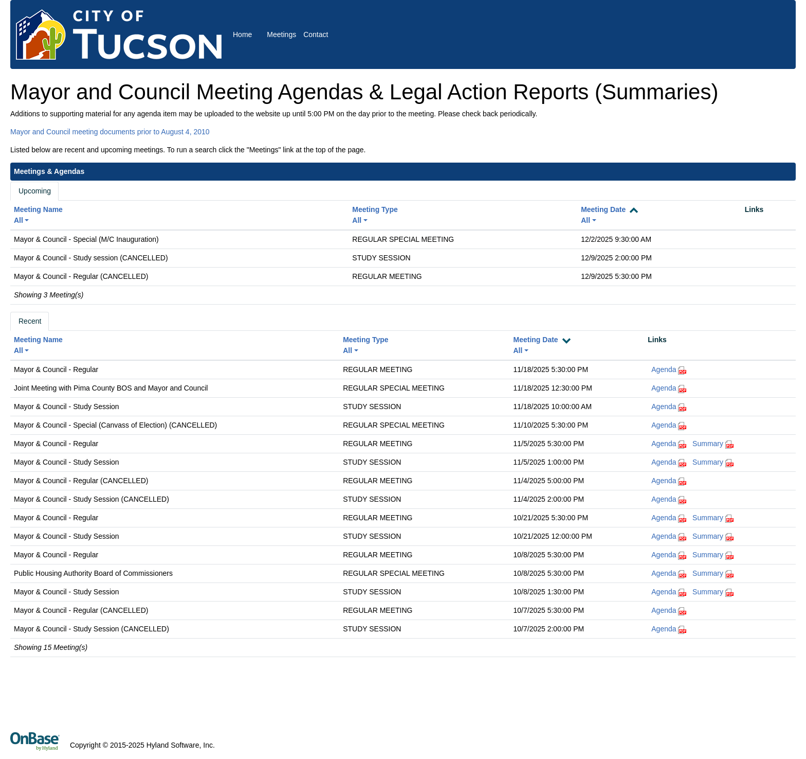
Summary (707, 443)
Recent (30, 321)
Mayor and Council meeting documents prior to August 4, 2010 (110, 132)
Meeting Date (603, 209)
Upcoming (35, 191)
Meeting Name (38, 209)
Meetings (281, 34)
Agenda (663, 369)
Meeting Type (374, 209)
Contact (315, 34)
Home (242, 34)
